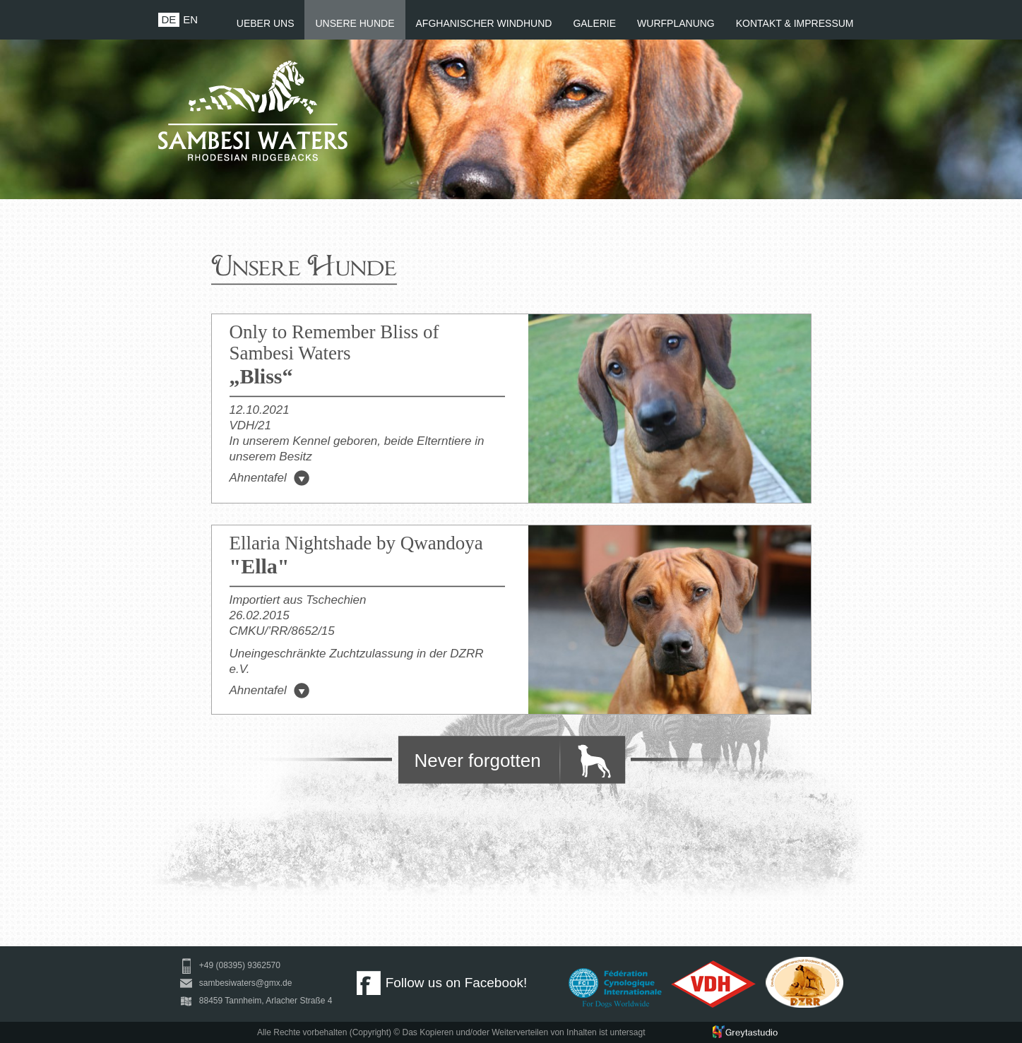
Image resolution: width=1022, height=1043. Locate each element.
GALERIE (594, 23)
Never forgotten (478, 760)
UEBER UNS (266, 23)
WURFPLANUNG (676, 23)
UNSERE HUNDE (354, 23)
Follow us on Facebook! (442, 982)
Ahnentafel (269, 477)
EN (190, 19)
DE (169, 19)
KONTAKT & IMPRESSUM (795, 23)
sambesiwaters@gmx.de (234, 983)
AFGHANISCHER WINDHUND (484, 23)
